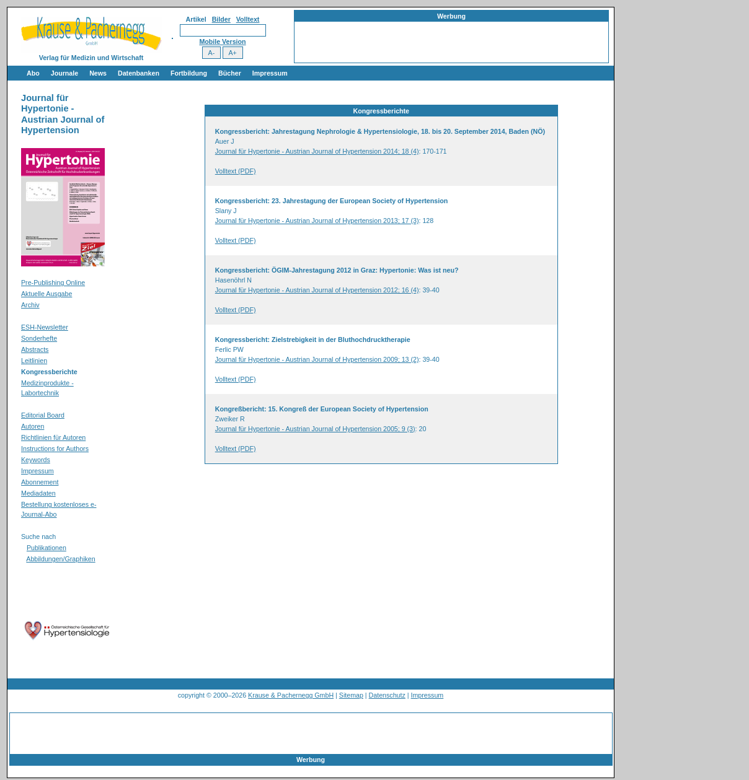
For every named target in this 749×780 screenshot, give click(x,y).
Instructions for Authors (55, 448)
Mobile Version (222, 41)
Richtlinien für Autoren (53, 437)
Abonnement (39, 482)
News (98, 73)
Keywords (35, 459)
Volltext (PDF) (235, 171)
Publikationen (46, 547)
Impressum (270, 73)
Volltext (248, 19)
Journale (64, 73)
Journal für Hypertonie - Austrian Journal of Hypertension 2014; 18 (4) (317, 151)
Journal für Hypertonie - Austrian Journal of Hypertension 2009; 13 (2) (317, 359)
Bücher (229, 73)
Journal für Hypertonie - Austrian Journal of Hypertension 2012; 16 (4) (317, 290)
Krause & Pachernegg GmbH (291, 695)
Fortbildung (189, 73)
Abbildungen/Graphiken (60, 559)
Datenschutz (387, 695)
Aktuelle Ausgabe (46, 293)
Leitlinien (34, 360)
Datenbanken (138, 73)
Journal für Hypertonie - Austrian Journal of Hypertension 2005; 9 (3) (315, 428)
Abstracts (34, 349)
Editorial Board (42, 415)
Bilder (221, 19)
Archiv (30, 305)
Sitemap (351, 695)
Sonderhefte (39, 338)
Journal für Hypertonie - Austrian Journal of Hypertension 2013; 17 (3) (317, 220)
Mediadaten (38, 493)
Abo (33, 73)
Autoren (32, 426)
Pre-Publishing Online (53, 282)
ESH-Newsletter (44, 327)
